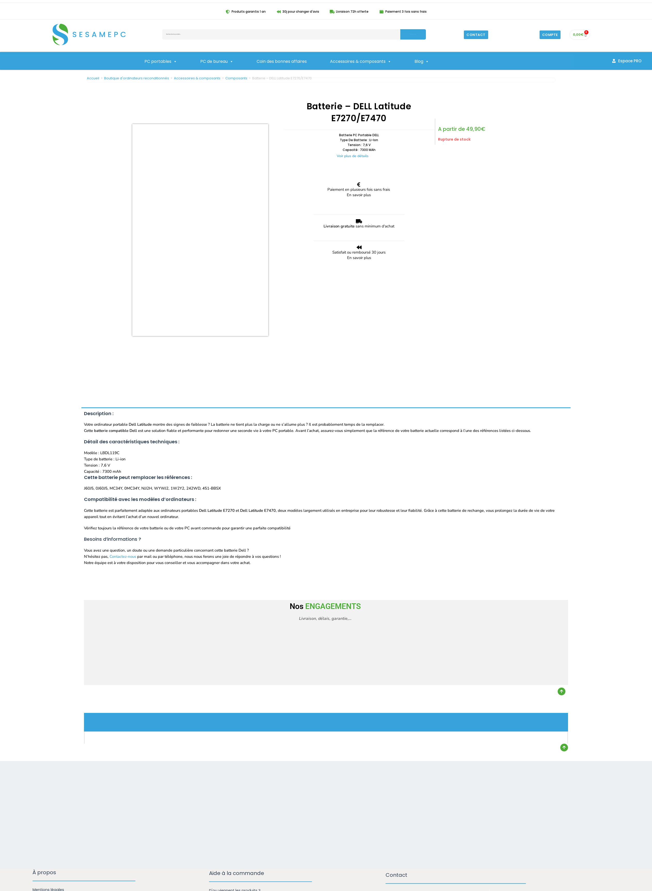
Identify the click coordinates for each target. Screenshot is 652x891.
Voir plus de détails (353, 156)
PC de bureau (216, 61)
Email (393, 807)
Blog (422, 61)
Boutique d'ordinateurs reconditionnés (136, 78)
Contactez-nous (123, 443)
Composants (236, 78)
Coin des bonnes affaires (282, 61)
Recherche (412, 34)
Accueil (93, 78)
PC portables (160, 61)
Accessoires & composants (360, 61)
